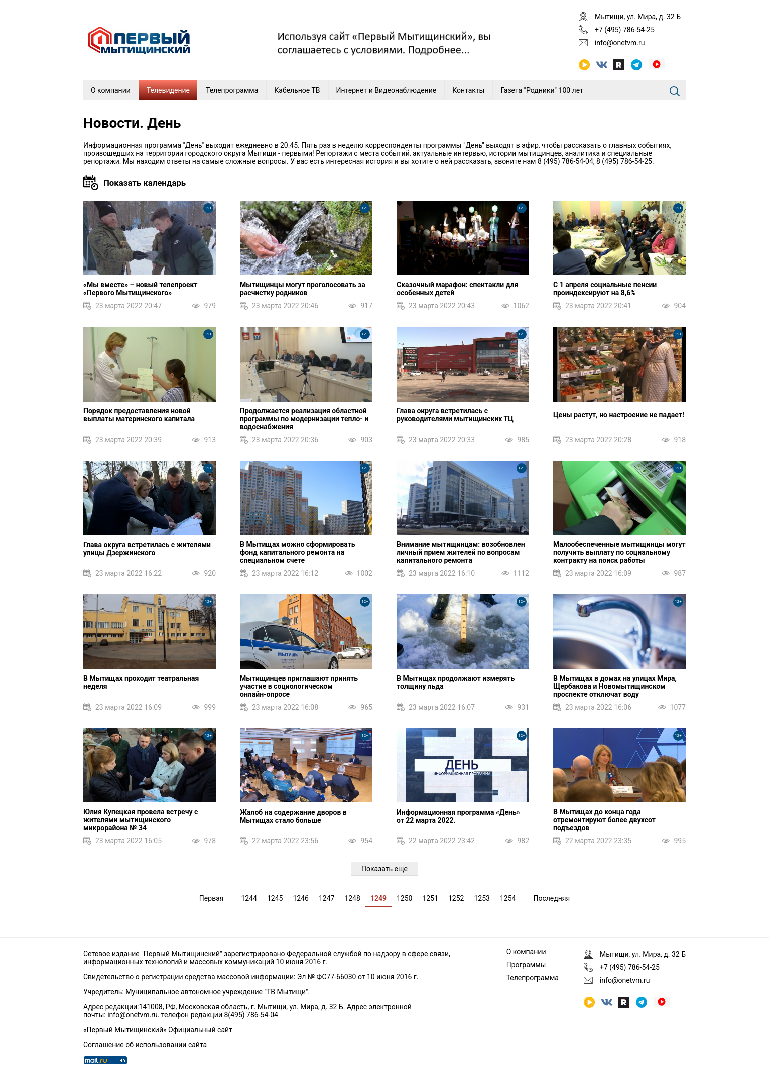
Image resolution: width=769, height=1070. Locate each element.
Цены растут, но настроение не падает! (618, 415)
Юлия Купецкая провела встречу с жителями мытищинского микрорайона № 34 (140, 820)
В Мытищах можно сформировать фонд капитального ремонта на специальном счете (297, 552)
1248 (352, 898)
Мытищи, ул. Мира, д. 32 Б (638, 17)
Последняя (551, 898)
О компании (111, 90)
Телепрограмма (232, 90)
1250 (404, 898)
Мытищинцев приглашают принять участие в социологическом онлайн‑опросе (299, 686)
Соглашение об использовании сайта (145, 1045)
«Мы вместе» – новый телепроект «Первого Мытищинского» (140, 289)
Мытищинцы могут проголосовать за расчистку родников (302, 289)
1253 (481, 898)
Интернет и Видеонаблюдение (386, 90)
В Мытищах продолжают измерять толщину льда (456, 682)
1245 (275, 898)
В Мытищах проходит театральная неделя (141, 682)
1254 (508, 898)
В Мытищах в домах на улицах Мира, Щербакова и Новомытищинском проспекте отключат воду (615, 686)
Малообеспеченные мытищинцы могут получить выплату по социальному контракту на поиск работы (619, 552)
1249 (378, 898)
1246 (300, 898)
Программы (526, 965)
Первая (211, 898)
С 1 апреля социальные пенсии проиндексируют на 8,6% (605, 289)
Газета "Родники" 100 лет (541, 90)
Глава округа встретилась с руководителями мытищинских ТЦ (455, 415)
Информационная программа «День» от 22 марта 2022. (458, 816)
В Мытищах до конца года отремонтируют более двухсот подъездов (604, 820)
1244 (249, 898)
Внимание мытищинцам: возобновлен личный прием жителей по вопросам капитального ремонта (461, 552)
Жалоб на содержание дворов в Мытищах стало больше (293, 816)
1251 (430, 898)
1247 (326, 898)
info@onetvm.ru (620, 43)
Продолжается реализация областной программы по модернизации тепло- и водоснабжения (304, 419)
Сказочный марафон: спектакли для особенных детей (457, 289)
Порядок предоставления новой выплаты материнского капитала (139, 415)
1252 (456, 898)
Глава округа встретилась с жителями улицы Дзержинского (147, 549)
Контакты (468, 90)
